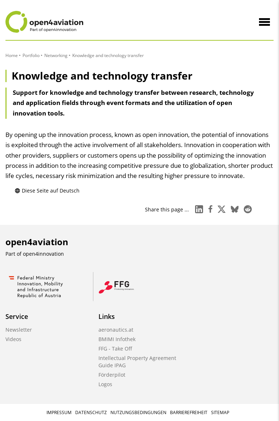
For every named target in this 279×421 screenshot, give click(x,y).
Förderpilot (111, 374)
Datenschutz (91, 412)
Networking (56, 55)
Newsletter (18, 329)
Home (11, 55)
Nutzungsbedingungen (138, 412)
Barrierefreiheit (188, 412)
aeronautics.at (115, 329)
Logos (105, 384)
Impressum (59, 412)
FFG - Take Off (115, 348)
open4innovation (43, 253)
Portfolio (31, 55)
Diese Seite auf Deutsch (47, 190)
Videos (13, 339)
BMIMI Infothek (117, 339)
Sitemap (220, 412)
